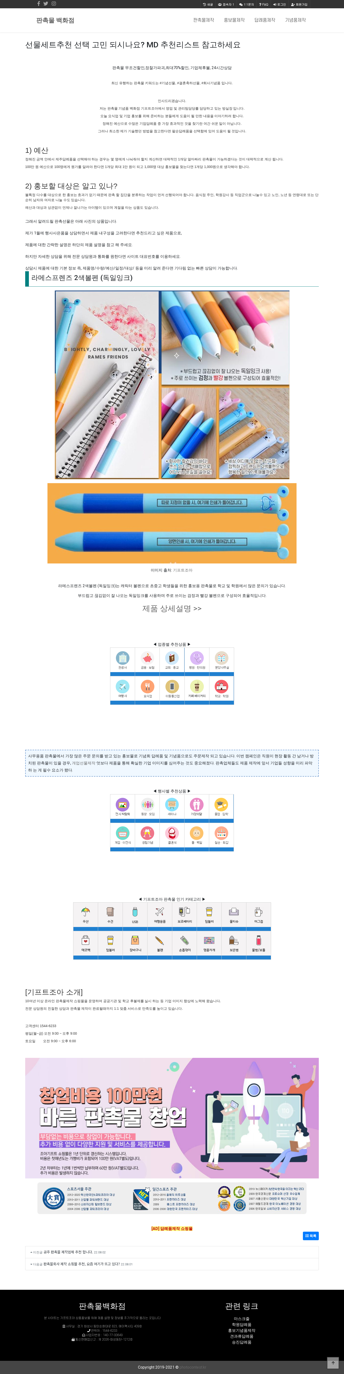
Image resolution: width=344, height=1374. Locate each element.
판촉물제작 (203, 20)
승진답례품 (242, 1342)
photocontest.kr (193, 1367)
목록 (310, 1236)
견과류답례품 (241, 1336)
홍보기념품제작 (241, 1330)
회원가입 (299, 4)
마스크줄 (242, 1318)
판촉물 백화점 (55, 20)
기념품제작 (295, 20)
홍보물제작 (234, 20)
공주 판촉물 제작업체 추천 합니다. (68, 1251)
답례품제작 (264, 20)
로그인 (279, 4)
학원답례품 (242, 1324)
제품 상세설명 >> (172, 608)
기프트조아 (183, 570)
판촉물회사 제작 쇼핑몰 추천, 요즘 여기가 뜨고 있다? (82, 1263)
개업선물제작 (83, 763)
